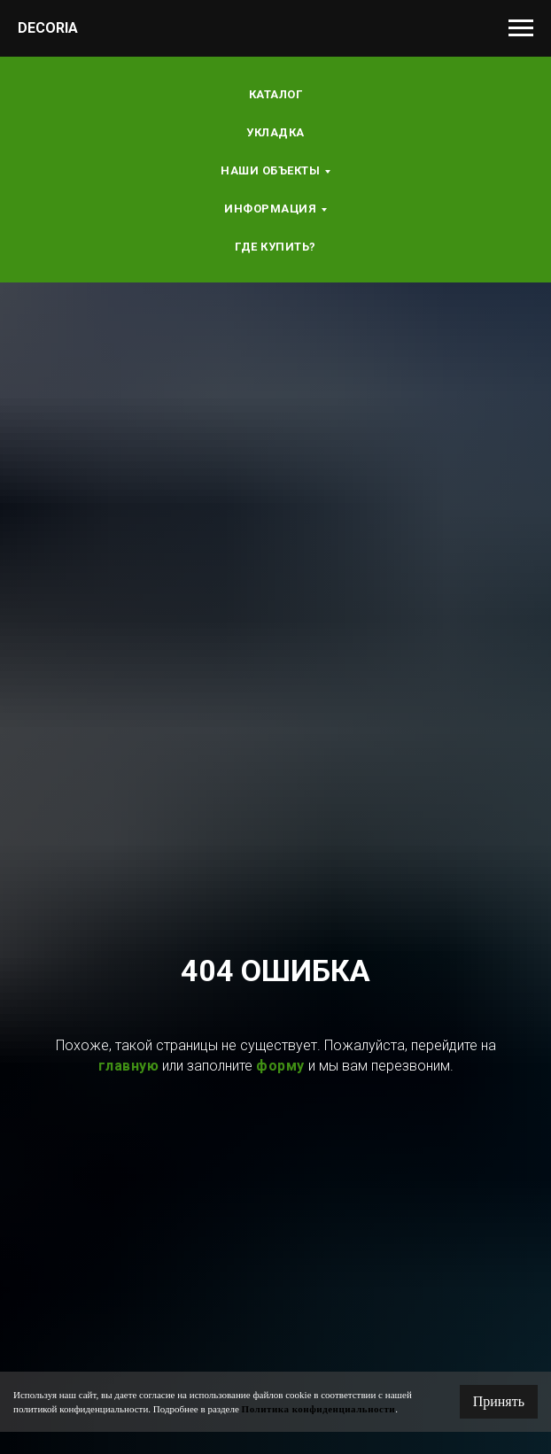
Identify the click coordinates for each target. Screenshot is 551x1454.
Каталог (276, 94)
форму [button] (280, 1065)
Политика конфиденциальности (319, 1409)
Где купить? (275, 246)
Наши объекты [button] (270, 170)
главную (128, 1065)
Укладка (275, 132)
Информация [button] (270, 208)
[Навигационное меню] (520, 28)
